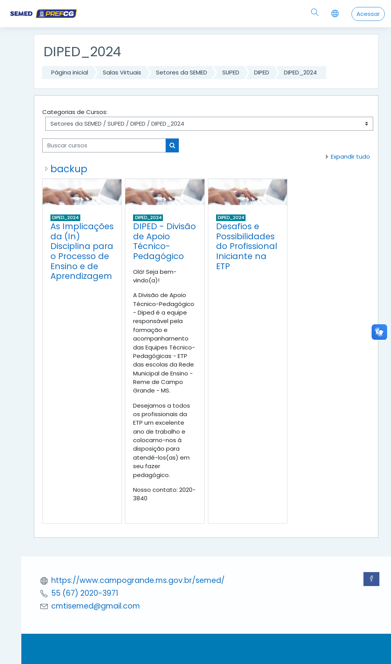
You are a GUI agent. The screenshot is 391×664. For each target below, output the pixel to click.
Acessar (368, 14)
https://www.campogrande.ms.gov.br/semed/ (138, 580)
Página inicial (69, 72)
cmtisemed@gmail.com (95, 606)
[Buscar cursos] (104, 145)
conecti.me (231, 655)
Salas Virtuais (122, 72)
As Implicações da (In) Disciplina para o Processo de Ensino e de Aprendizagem (82, 251)
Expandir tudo (350, 156)
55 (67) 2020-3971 (84, 593)
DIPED (261, 72)
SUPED (230, 72)
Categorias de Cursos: (74, 112)
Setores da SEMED (181, 72)
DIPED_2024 (300, 72)
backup (68, 169)
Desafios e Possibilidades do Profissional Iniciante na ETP (246, 246)
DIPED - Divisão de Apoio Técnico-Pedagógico (164, 241)
